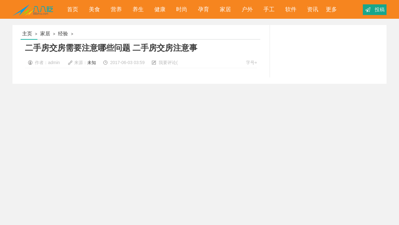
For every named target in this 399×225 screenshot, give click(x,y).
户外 (245, 9)
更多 (331, 9)
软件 (289, 9)
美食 (93, 9)
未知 (91, 62)
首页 (71, 9)
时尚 (180, 9)
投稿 (380, 9)
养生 (136, 9)
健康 (158, 9)
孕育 (202, 9)
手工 (267, 9)
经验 (63, 33)
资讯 (311, 9)
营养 (115, 9)
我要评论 (167, 62)
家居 (224, 9)
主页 (27, 33)
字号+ (251, 62)
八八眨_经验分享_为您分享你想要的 (33, 9)
